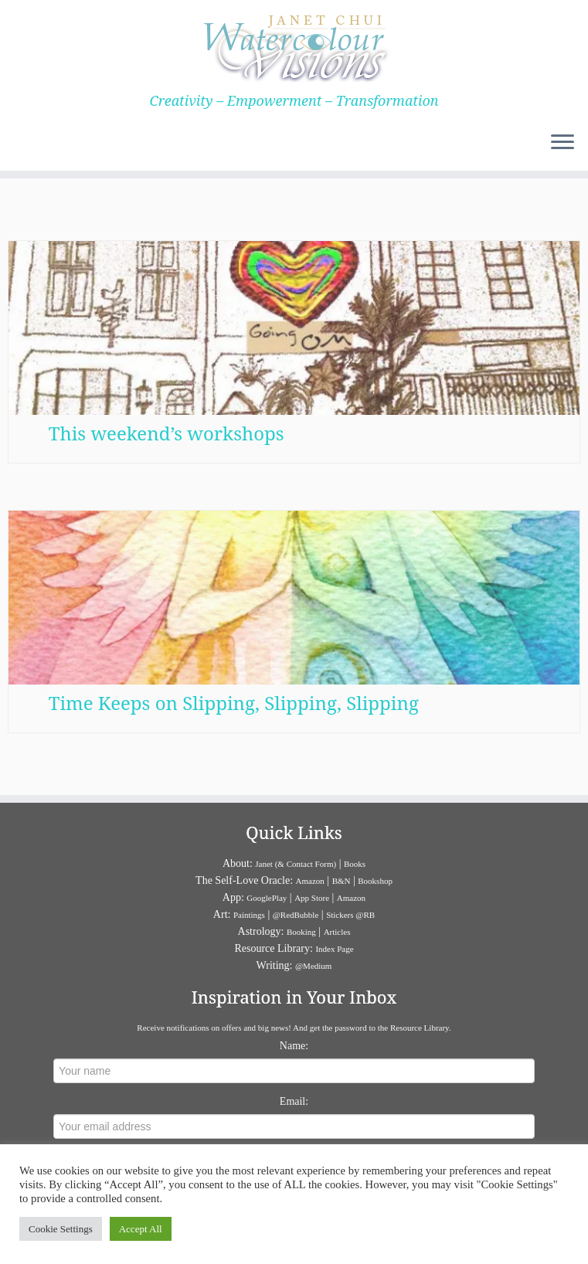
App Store (311, 897)
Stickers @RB (350, 914)
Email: (294, 1101)
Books (354, 863)
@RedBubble (296, 914)
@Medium (313, 965)
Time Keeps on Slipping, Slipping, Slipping (234, 704)
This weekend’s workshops (166, 433)
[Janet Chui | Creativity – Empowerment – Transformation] (294, 46)
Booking (301, 931)
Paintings (249, 914)
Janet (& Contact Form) (295, 863)
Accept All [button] (140, 1229)
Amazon (310, 880)
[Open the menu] (562, 143)
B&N (341, 880)
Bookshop (375, 880)
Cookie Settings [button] (61, 1229)
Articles (337, 931)
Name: (294, 1046)
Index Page (334, 948)
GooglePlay (266, 897)
